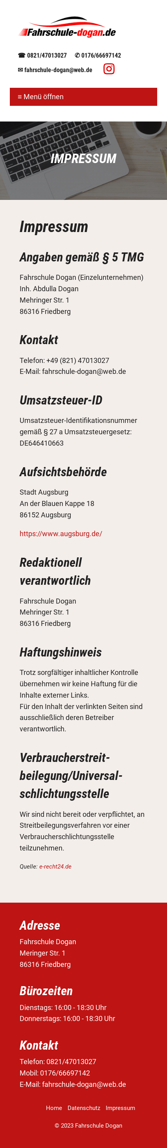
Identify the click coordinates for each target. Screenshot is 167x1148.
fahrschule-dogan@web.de (58, 70)
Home (54, 1108)
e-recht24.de (55, 866)
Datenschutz (84, 1108)
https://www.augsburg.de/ (61, 534)
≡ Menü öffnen (41, 96)
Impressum (120, 1108)
